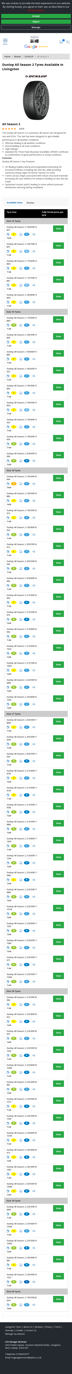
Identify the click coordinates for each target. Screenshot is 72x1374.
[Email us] (26, 1357)
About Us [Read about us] (28, 1326)
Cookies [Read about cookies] (19, 1330)
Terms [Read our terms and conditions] (57, 1326)
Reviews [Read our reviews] (39, 1326)
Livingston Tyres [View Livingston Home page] (13, 1326)
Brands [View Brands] (17, 56)
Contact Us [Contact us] (31, 1330)
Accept (36, 16)
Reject (36, 21)
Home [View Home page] (7, 56)
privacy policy (36, 10)
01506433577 (22, 1354)
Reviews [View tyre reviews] (30, 202)
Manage (36, 27)
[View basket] (61, 41)
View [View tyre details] (58, 228)
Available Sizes (15, 202)
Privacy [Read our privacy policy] (48, 1326)
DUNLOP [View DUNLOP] (29, 56)
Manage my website (15, 1333)
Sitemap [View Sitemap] (9, 1330)
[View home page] (36, 39)
